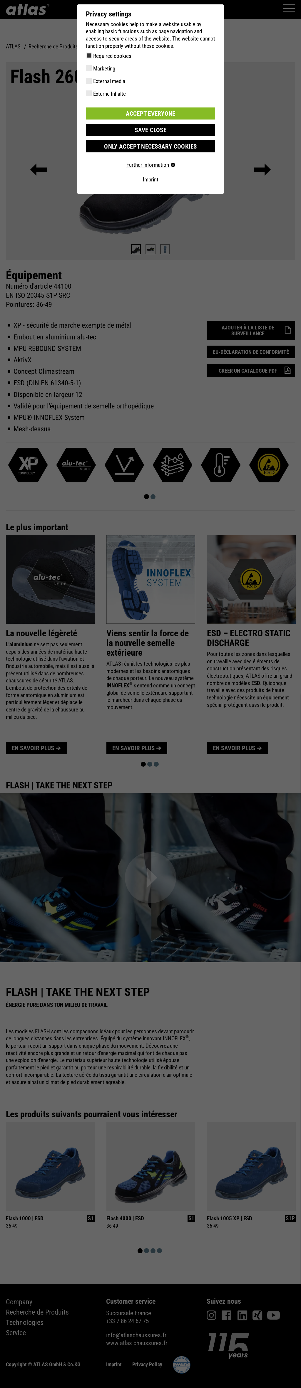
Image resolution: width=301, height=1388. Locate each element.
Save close (150, 129)
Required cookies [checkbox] (112, 56)
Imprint (150, 178)
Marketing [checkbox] (104, 68)
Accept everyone (150, 113)
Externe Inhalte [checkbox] (109, 93)
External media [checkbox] (109, 81)
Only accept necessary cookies (150, 145)
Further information (150, 164)
